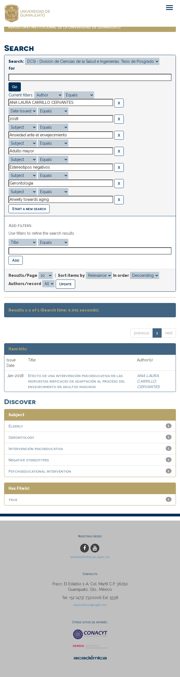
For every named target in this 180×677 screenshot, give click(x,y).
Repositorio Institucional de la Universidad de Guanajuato (64, 27)
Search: (16, 61)
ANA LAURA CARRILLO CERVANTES (148, 381)
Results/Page (23, 275)
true (13, 499)
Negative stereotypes (29, 459)
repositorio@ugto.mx (90, 605)
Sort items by (71, 275)
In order (121, 275)
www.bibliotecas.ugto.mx (90, 557)
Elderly (16, 426)
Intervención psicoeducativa (36, 448)
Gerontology (21, 437)
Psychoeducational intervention (40, 471)
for (12, 68)
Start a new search (29, 209)
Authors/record (25, 283)
